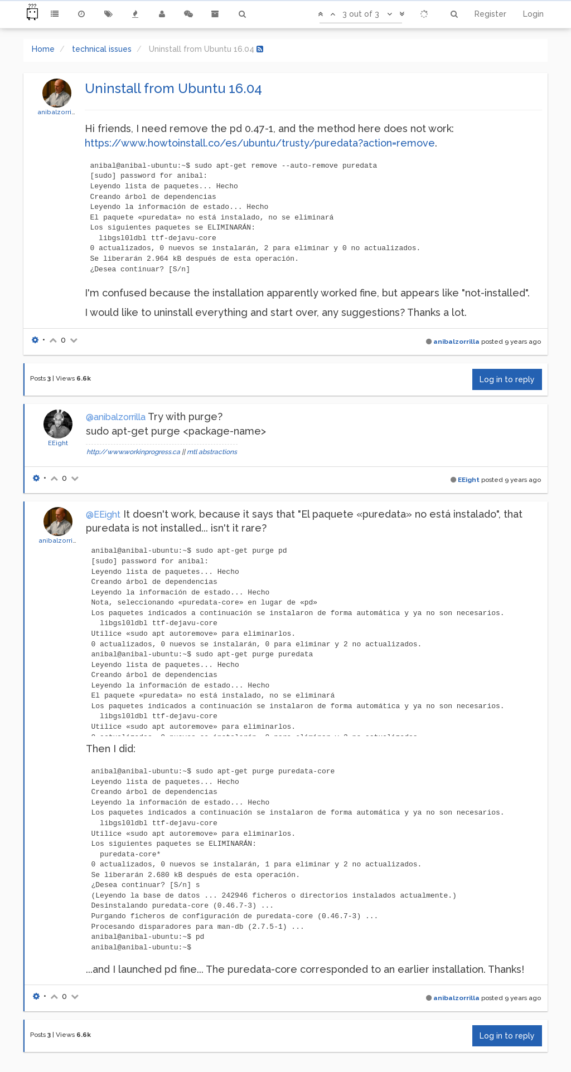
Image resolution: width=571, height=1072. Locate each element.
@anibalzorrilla (116, 417)
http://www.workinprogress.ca (133, 452)
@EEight (103, 514)
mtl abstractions (212, 452)
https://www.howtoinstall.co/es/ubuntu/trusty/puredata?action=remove (260, 143)
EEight (58, 443)
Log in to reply (507, 379)
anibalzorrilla (58, 112)
